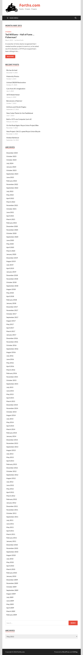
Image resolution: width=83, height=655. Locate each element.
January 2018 (11, 303)
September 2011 (12, 517)
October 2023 (11, 170)
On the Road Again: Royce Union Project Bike (22, 125)
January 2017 (11, 335)
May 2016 (10, 363)
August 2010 (11, 555)
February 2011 (11, 538)
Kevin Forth (19, 40)
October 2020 (11, 233)
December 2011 (12, 506)
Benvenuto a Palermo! (14, 101)
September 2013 (12, 447)
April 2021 (10, 216)
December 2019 (12, 258)
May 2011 (10, 527)
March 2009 (10, 611)
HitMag (74, 652)
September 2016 (12, 349)
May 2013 (10, 457)
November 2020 (12, 230)
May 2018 (10, 293)
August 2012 (11, 478)
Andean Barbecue (12, 138)
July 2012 (9, 482)
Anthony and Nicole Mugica (16, 107)
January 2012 (11, 503)
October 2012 (11, 471)
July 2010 (9, 559)
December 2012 (12, 468)
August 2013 (11, 450)
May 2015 (10, 394)
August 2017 (11, 321)
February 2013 (11, 464)
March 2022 (10, 202)
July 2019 (9, 265)
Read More (9, 56)
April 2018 (10, 296)
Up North (8, 32)
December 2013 (12, 440)
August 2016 (11, 352)
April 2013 (10, 461)
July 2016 (9, 356)
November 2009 (12, 583)
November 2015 (12, 377)
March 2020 (10, 251)
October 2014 (11, 412)
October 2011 (11, 513)
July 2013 (9, 454)
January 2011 (11, 541)
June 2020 (10, 240)
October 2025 (11, 156)
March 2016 (10, 370)
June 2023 (10, 177)
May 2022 (10, 195)
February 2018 (11, 300)
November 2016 (12, 342)
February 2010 (11, 573)
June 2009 (10, 601)
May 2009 (10, 604)
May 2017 (10, 324)
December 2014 (12, 405)
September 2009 (12, 590)
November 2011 (12, 510)
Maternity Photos (12, 76)
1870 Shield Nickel (13, 95)
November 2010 (12, 548)
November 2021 (12, 205)
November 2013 (12, 443)
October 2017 (11, 314)
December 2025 (12, 153)
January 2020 (11, 254)
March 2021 (10, 219)
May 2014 (10, 422)
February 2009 (11, 615)
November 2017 (12, 310)
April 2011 (10, 531)
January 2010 (11, 576)
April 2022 (10, 198)
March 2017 (10, 331)
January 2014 (11, 436)
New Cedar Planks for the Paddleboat (19, 113)
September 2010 (12, 552)
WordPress (65, 652)
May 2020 (10, 244)
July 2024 (9, 163)
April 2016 (10, 366)
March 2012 (10, 496)
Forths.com (29, 5)
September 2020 (12, 237)
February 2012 (11, 499)
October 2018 (11, 282)
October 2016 (11, 345)
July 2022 (9, 191)
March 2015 (10, 401)
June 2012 (10, 485)
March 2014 (10, 429)
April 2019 (10, 268)
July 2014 (9, 419)
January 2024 (11, 167)
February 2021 (11, 223)
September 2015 (12, 384)
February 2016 (11, 373)
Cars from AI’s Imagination (15, 89)
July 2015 (9, 387)
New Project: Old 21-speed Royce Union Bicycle (23, 131)
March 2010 (10, 569)
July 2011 (9, 520)
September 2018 (12, 286)
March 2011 (10, 534)
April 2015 (10, 398)
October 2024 (11, 160)
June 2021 (10, 212)
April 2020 (10, 247)
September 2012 (12, 475)
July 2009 (9, 597)
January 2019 (11, 272)
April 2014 (10, 426)
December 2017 (12, 307)
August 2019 (11, 261)
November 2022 (12, 184)
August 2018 (11, 289)
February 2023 (11, 181)
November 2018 (12, 279)
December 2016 (12, 338)
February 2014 (11, 433)
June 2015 (10, 391)
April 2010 (10, 566)
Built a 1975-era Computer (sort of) (18, 119)
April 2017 (10, 328)
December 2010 (12, 545)
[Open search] (75, 18)
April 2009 (10, 608)
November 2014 (12, 408)
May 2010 (10, 562)
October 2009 (11, 587)
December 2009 (12, 580)
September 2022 (12, 188)
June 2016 (10, 359)
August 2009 (11, 594)
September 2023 (12, 174)
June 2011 (10, 524)
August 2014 (11, 415)
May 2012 (10, 489)
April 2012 (10, 492)
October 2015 (11, 380)
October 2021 (11, 209)
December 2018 (12, 275)
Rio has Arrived (11, 70)
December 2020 (12, 226)
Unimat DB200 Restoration (16, 82)
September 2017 (12, 317)
